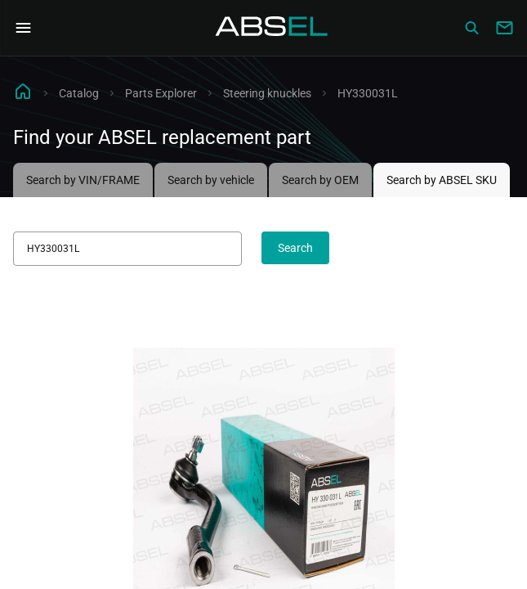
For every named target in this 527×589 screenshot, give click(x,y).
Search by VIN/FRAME (83, 180)
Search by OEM (320, 180)
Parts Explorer (161, 93)
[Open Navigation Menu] (23, 28)
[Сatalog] (471, 28)
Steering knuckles (267, 93)
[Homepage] (272, 27)
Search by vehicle (210, 180)
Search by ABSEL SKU (441, 180)
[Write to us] (504, 28)
